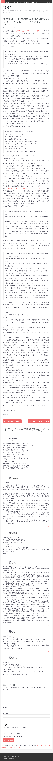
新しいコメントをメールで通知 (13, 733)
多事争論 (6, 414)
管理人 (14, 27)
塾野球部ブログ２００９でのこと (39, 421)
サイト (5, 719)
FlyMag (4, 758)
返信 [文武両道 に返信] (48, 471)
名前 (5, 707)
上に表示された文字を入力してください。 (15, 727)
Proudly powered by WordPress (11, 756)
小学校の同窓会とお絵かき (12, 421)
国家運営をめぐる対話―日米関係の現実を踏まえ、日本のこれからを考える (28, 2)
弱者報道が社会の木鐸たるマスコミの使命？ (28, 31)
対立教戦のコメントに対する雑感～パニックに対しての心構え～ (25, 188)
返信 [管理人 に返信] (48, 526)
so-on (7, 7)
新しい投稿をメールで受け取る (13, 736)
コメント (6, 689)
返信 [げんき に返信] (48, 625)
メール (5, 713)
